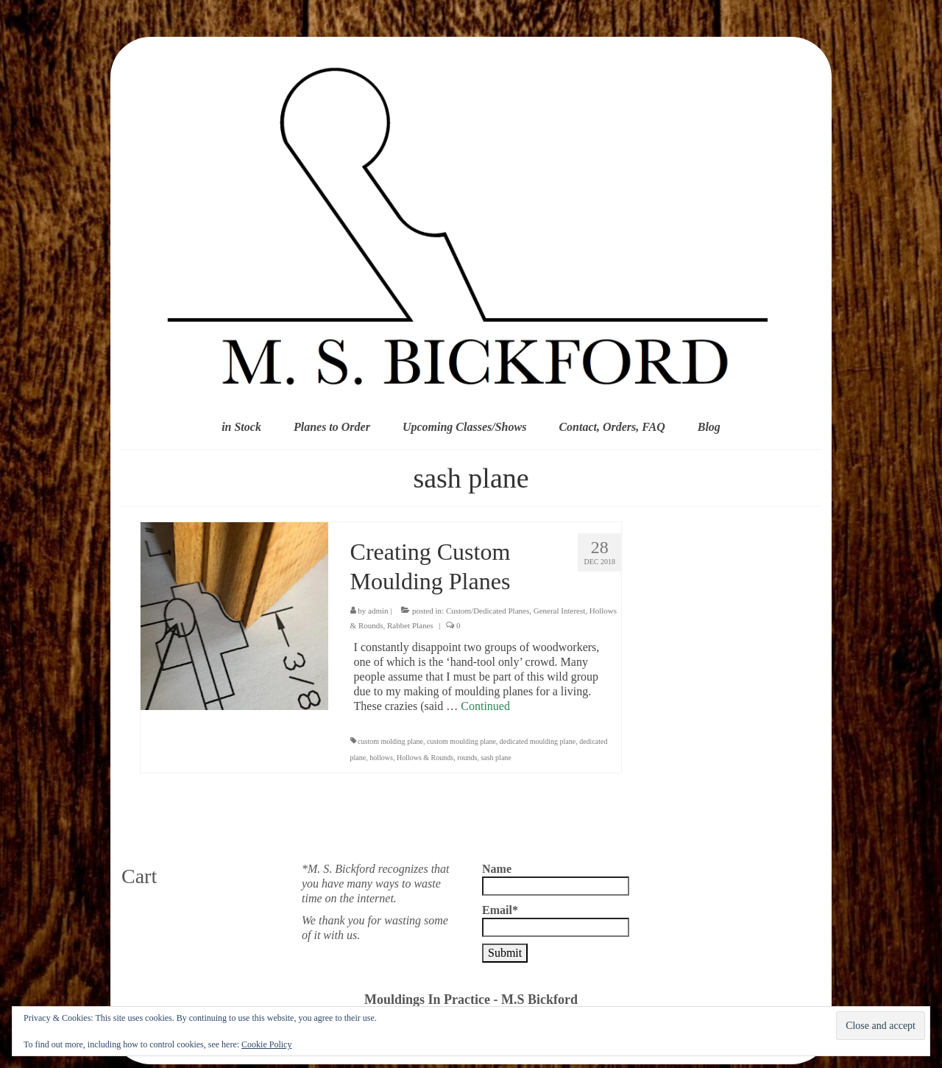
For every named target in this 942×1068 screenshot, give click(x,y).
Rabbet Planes (410, 625)
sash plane (496, 757)
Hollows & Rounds (425, 757)
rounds (467, 757)
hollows (381, 757)
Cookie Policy (266, 1044)
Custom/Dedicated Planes (487, 610)
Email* (555, 920)
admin (378, 610)
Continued (485, 706)
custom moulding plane (461, 741)
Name (555, 879)
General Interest (560, 610)
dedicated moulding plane (538, 741)
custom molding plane (390, 741)
